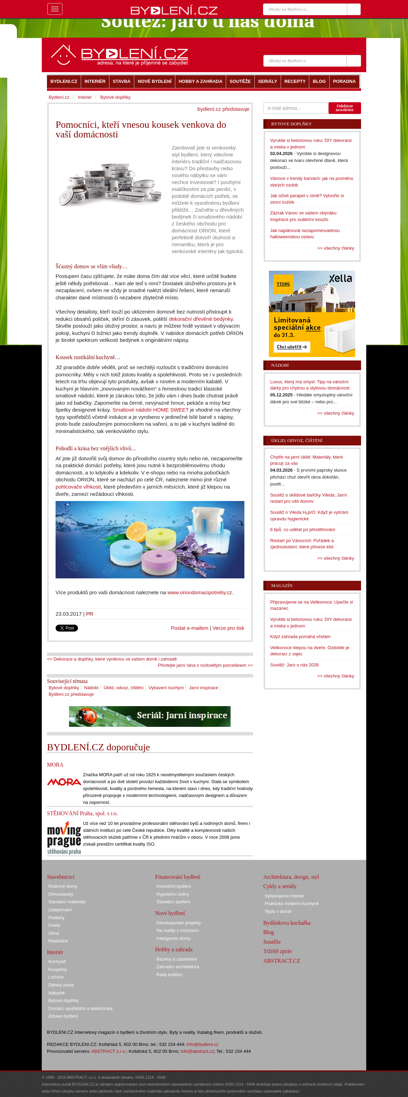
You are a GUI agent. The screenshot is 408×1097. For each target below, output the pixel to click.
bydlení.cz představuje (223, 109)
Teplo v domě (278, 911)
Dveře (54, 925)
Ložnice (56, 977)
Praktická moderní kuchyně (292, 903)
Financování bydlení (177, 877)
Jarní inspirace (203, 687)
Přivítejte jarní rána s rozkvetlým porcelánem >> (205, 665)
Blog (268, 932)
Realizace (58, 940)
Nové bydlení (170, 913)
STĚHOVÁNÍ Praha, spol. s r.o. (82, 813)
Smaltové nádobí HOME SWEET (151, 410)
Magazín (281, 585)
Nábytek (56, 992)
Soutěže (272, 942)
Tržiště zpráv (277, 951)
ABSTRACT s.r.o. (108, 1051)
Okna (53, 933)
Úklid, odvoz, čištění (124, 687)
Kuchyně (57, 961)
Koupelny (57, 969)
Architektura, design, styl (291, 877)
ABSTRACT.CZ (281, 961)
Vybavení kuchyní (166, 687)
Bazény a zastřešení (176, 959)
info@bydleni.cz (202, 1044)
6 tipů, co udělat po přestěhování (303, 529)
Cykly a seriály (280, 886)
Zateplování (60, 909)
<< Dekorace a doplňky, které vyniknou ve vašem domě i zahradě (112, 659)
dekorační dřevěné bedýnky (201, 319)
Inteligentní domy (173, 938)
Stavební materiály (67, 901)
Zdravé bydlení (63, 1016)
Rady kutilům (169, 974)
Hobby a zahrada (173, 949)
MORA (55, 765)
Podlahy (56, 917)
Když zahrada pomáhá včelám (300, 636)
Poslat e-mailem (189, 628)
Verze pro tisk (228, 628)
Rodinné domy (62, 886)
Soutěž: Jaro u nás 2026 (294, 664)
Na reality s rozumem (177, 930)
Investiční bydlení (173, 886)
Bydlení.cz (59, 97)
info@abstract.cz (197, 1051)
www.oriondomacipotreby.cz (199, 592)
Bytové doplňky (64, 687)
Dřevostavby (60, 894)
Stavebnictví (61, 877)
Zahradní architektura (177, 966)
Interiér (84, 97)
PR (89, 614)
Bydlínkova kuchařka (287, 923)
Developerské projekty (178, 922)
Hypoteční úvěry (172, 894)
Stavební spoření (173, 901)
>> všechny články (335, 248)
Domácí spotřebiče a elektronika (80, 1008)
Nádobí (91, 687)
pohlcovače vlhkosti (78, 487)
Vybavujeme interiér (284, 895)
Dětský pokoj (61, 985)
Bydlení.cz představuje (71, 694)
